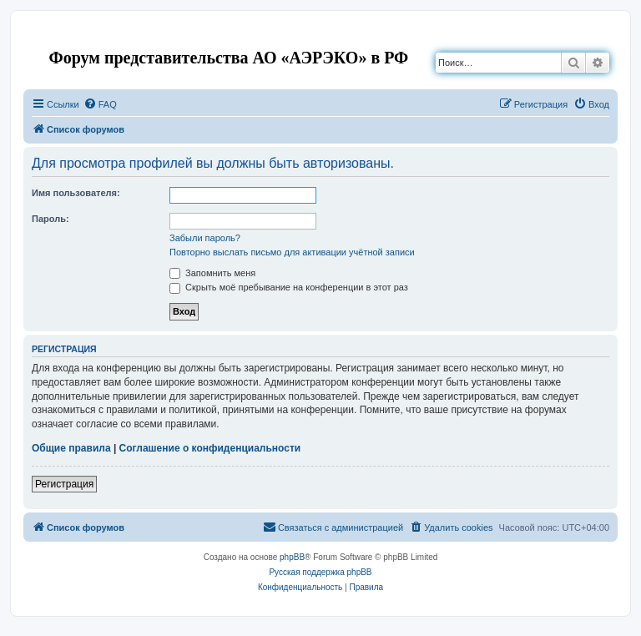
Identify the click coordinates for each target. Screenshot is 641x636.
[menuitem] (100, 104)
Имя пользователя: (76, 193)
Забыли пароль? (204, 238)
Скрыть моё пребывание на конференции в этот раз (288, 287)
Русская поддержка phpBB (320, 572)
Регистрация (64, 484)
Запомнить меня (212, 273)
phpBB (292, 557)
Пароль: (50, 219)
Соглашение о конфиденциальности (210, 448)
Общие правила (71, 448)
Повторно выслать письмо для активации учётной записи (292, 252)
